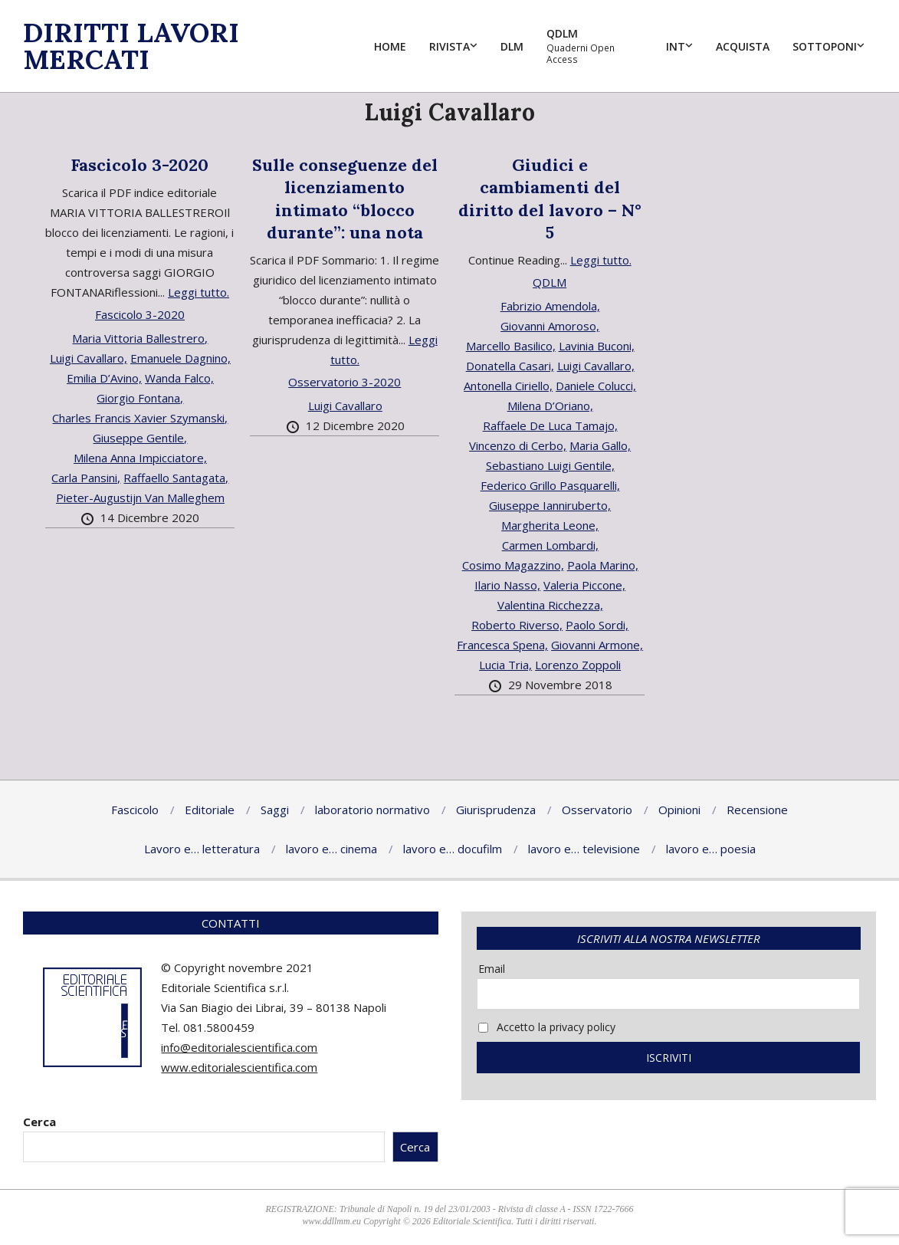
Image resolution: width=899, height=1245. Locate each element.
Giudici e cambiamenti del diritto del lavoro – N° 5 (549, 198)
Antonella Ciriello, (508, 385)
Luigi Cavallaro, (88, 358)
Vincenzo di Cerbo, (517, 445)
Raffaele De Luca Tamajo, (550, 425)
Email (491, 968)
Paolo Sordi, (597, 624)
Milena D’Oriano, (550, 405)
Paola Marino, (602, 565)
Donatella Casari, (510, 365)
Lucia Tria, (505, 664)
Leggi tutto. (198, 292)
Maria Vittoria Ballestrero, (140, 338)
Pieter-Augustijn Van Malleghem (140, 497)
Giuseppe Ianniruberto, (550, 505)
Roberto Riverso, (517, 624)
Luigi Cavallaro (345, 405)
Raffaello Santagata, (175, 477)
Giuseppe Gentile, (140, 437)
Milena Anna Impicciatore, (140, 457)
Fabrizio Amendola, (550, 306)
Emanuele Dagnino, (180, 358)
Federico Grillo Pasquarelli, (550, 485)
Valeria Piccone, (584, 585)
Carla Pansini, (85, 477)
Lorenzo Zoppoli (578, 664)
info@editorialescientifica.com (239, 1047)
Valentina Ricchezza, (550, 605)
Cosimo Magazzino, (513, 565)
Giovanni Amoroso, (549, 325)
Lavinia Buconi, (597, 345)
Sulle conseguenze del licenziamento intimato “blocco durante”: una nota (345, 198)
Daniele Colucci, (596, 385)
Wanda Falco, (179, 378)
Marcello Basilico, (511, 345)
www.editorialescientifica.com (239, 1067)
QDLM (549, 282)
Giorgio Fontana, (140, 398)
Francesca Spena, (502, 644)
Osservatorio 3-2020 (344, 381)
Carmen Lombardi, (550, 545)
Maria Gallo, (600, 445)
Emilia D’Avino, (104, 378)
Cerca (39, 1121)
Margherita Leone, (550, 525)
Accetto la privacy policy (546, 1027)
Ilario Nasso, (507, 585)
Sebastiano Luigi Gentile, (550, 465)
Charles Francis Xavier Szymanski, (140, 417)
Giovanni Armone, (597, 644)
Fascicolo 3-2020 (139, 165)
